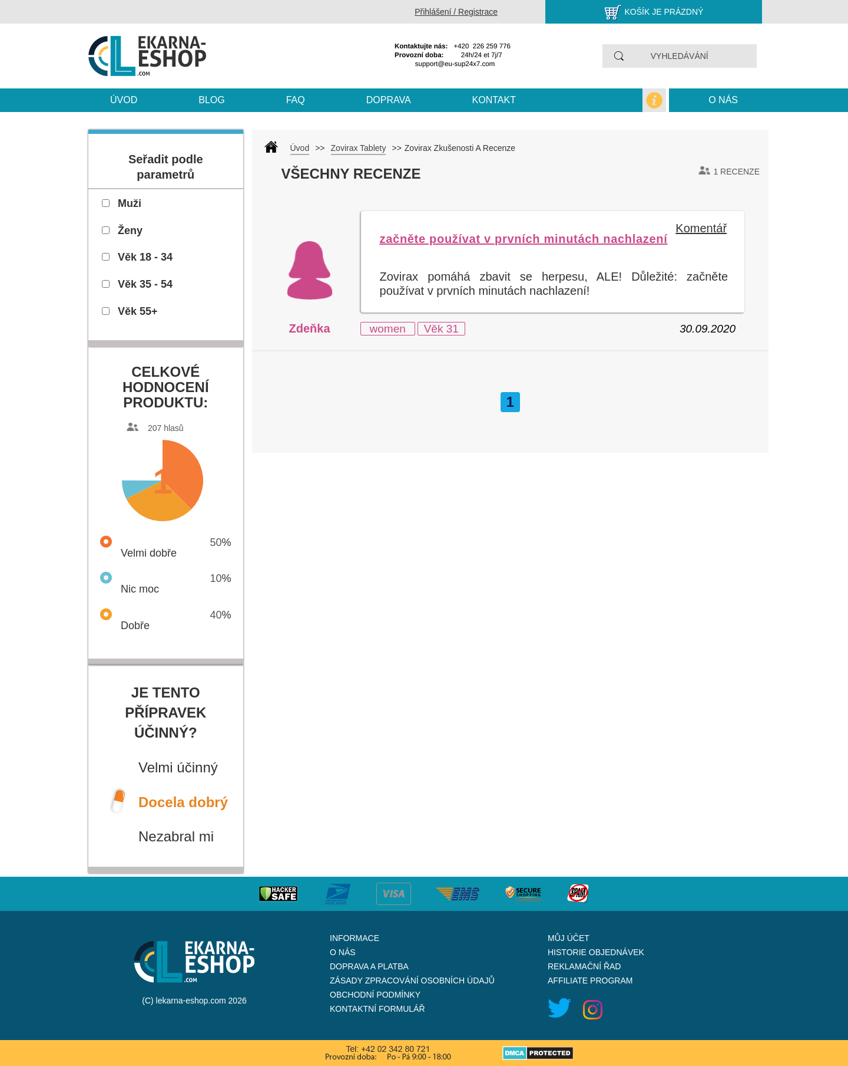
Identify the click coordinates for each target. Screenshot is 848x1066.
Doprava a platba (369, 966)
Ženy (130, 230)
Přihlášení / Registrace (456, 12)
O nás (723, 100)
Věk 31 (441, 329)
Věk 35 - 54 (145, 284)
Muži (129, 203)
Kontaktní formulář (377, 1009)
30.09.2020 (708, 329)
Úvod (123, 100)
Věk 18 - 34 (145, 257)
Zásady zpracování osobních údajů (412, 980)
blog (211, 100)
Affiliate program (590, 980)
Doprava (388, 100)
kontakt (494, 100)
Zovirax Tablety (358, 148)
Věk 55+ (138, 311)
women (388, 329)
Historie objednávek (596, 952)
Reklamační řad (584, 966)
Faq (295, 100)
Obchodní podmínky (375, 994)
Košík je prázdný (664, 12)
